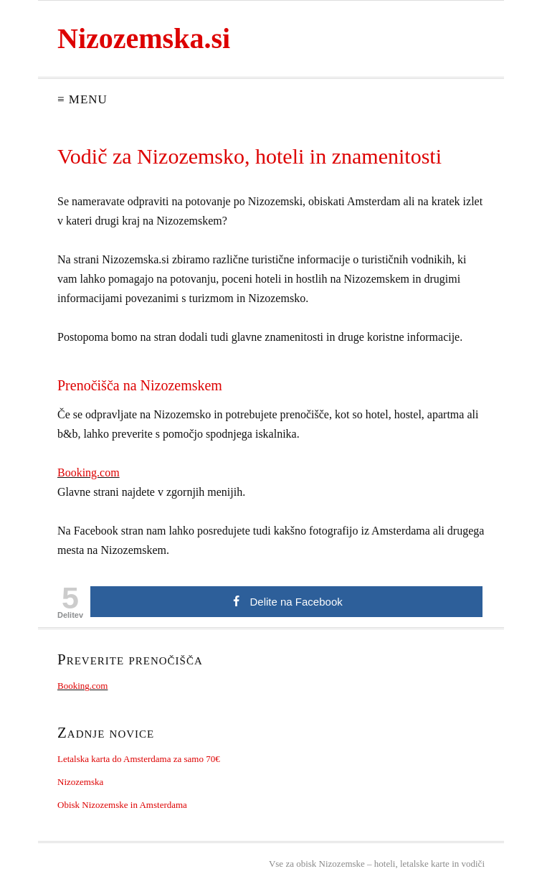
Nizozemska (80, 781)
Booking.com (88, 472)
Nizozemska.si (143, 38)
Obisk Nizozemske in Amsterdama (122, 804)
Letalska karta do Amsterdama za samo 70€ (138, 758)
